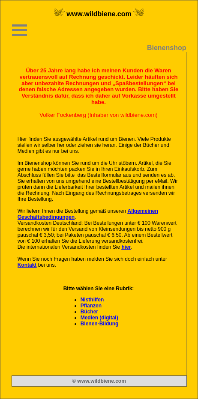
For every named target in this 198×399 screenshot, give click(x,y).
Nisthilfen (92, 300)
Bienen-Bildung (100, 324)
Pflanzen (91, 306)
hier (126, 247)
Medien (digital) (99, 318)
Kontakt (27, 265)
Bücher (89, 312)
